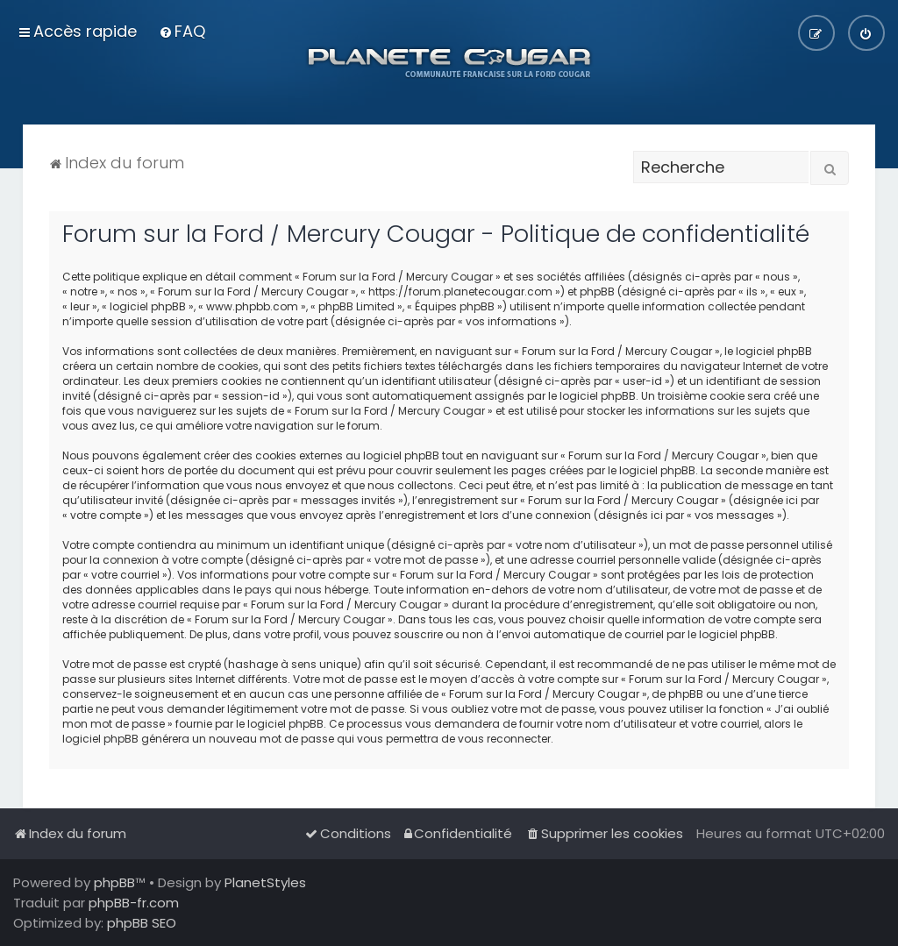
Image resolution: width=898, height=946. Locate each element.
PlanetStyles (265, 882)
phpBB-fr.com (134, 902)
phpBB (114, 882)
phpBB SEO (141, 923)
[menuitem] (182, 31)
